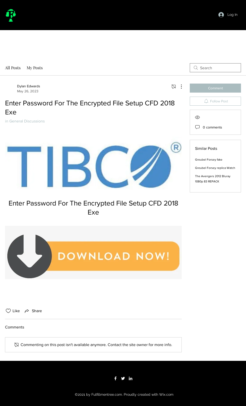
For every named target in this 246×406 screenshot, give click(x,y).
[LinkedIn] (130, 378)
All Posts (13, 67)
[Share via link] (33, 311)
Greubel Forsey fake (208, 159)
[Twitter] (123, 378)
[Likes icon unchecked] (8, 311)
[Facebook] (115, 378)
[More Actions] (179, 87)
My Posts (35, 67)
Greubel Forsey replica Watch (215, 168)
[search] (215, 67)
